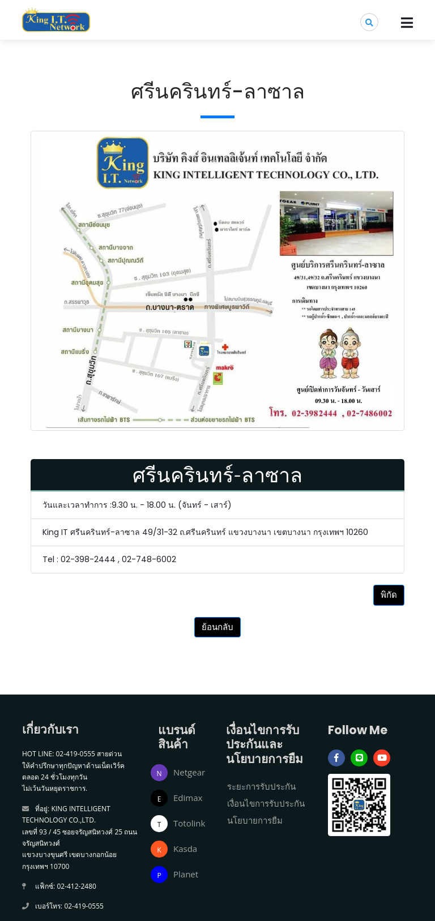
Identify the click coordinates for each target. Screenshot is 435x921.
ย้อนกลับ (217, 627)
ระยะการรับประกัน (261, 786)
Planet (185, 874)
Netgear (189, 772)
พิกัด (389, 594)
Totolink (189, 823)
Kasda (185, 848)
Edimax (187, 797)
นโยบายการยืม (255, 820)
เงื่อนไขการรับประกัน (266, 803)
